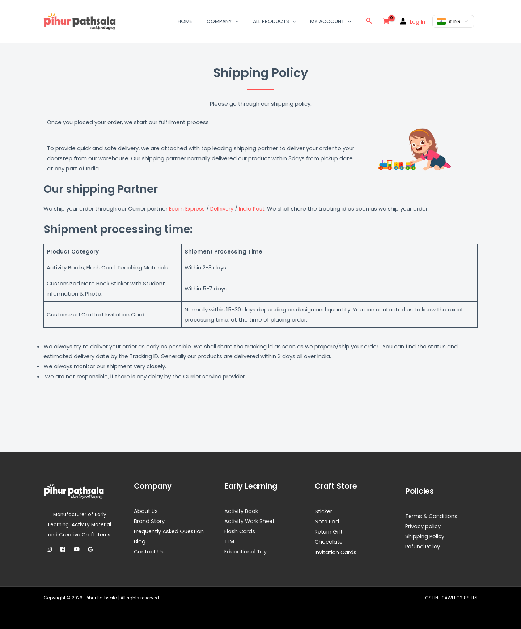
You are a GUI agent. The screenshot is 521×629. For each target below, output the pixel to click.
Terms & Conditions (431, 515)
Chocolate (329, 541)
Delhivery (223, 208)
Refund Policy (423, 546)
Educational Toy (245, 550)
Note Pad (327, 521)
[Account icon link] (412, 21)
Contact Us (149, 550)
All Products (274, 21)
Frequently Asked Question (170, 531)
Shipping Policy (425, 536)
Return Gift (329, 531)
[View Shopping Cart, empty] (386, 21)
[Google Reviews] (90, 548)
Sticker (324, 511)
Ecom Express (187, 208)
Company (222, 21)
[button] (235, 21)
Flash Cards (239, 531)
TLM (229, 541)
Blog (139, 541)
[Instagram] (49, 548)
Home (185, 21)
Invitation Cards (336, 551)
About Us (146, 510)
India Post (253, 208)
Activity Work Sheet (250, 520)
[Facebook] (63, 548)
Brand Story (149, 520)
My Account (330, 21)
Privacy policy (423, 526)
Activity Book (241, 510)
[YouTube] (76, 548)
